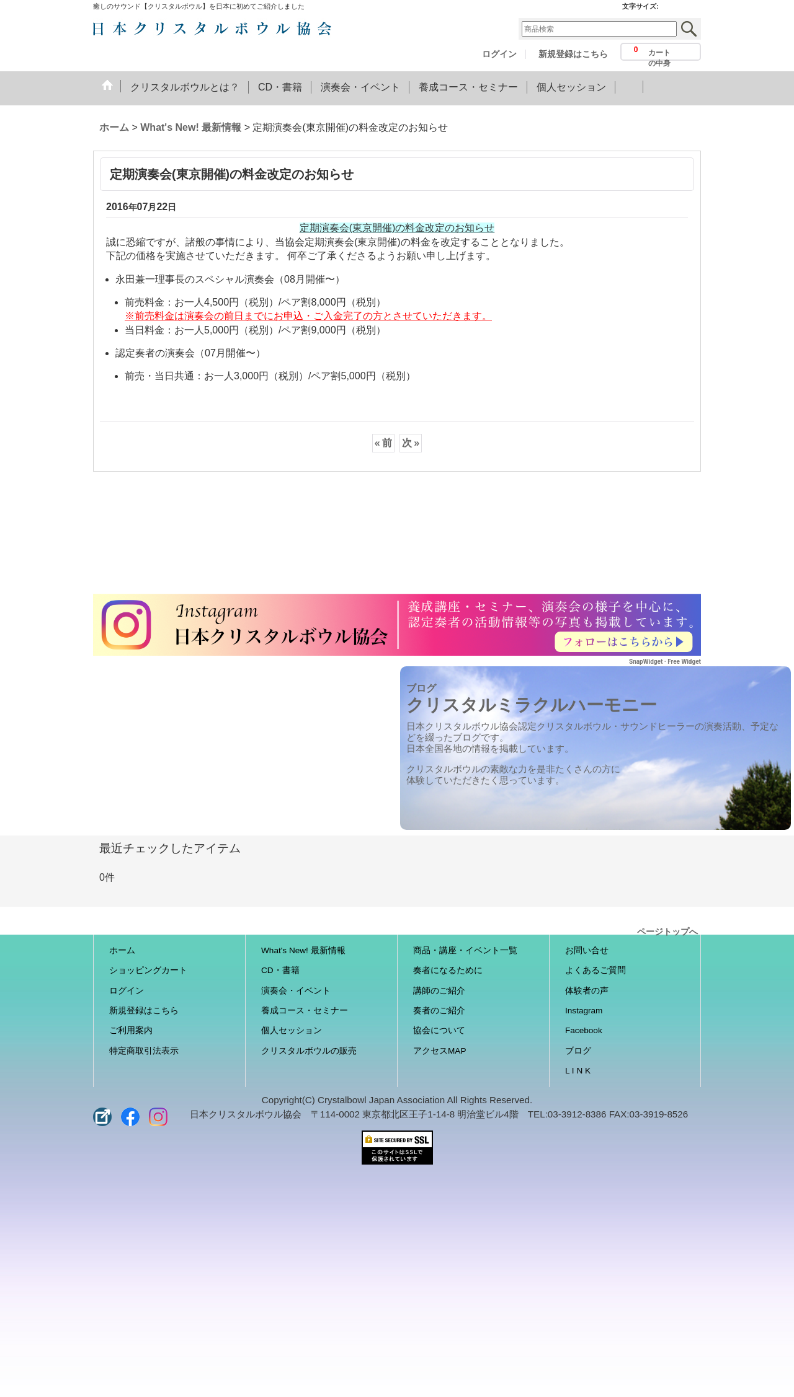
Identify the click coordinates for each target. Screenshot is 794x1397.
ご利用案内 (131, 1030)
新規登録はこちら (573, 54)
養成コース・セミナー (304, 1010)
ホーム (122, 950)
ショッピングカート (148, 970)
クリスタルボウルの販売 (309, 1050)
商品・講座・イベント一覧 (465, 950)
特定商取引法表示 (144, 1050)
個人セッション (291, 1030)
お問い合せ (587, 950)
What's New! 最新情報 (303, 950)
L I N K (578, 1070)
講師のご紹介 (439, 990)
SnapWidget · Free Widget (665, 661)
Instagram (583, 1010)
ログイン (499, 54)
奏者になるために (448, 970)
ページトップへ (667, 931)
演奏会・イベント (296, 990)
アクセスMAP (439, 1050)
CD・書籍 (280, 970)
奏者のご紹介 (439, 1010)
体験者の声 (587, 990)
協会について (439, 1030)
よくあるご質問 (595, 970)
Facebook (583, 1030)
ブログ (578, 1050)
